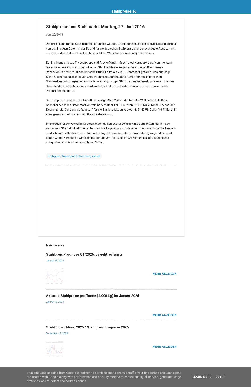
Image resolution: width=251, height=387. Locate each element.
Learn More (201, 377)
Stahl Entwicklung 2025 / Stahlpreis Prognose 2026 (87, 327)
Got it (220, 377)
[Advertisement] (200, 77)
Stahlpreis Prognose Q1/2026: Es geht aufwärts (84, 254)
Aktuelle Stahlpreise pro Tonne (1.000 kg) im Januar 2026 (92, 296)
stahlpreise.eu (124, 11)
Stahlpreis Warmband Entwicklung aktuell (74, 156)
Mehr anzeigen (165, 274)
